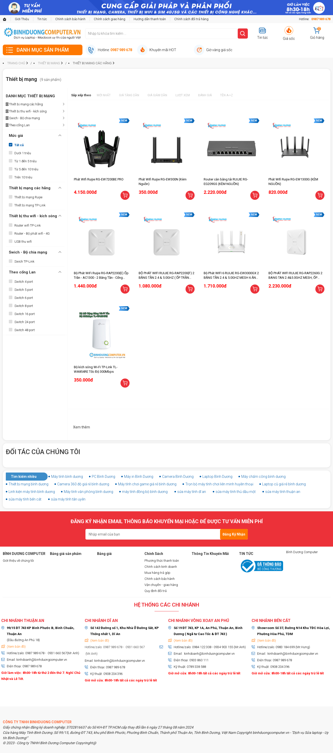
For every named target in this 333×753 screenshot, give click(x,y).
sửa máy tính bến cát (25, 499)
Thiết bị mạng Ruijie (28, 197)
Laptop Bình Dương (217, 477)
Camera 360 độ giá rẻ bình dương (83, 484)
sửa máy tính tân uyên (68, 499)
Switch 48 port (24, 330)
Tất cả (19, 145)
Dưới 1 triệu (22, 153)
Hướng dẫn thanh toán (150, 19)
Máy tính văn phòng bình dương (88, 492)
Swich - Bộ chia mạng (23, 118)
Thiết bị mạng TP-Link (29, 205)
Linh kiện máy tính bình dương (32, 492)
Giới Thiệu (22, 19)
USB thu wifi (23, 241)
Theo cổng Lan (18, 125)
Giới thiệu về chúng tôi (18, 560)
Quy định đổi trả (155, 591)
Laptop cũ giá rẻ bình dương (284, 484)
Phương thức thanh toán (161, 560)
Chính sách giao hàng (109, 19)
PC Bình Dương (103, 477)
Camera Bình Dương (178, 477)
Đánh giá (205, 95)
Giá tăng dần (129, 95)
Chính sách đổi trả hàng (191, 19)
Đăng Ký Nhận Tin (234, 536)
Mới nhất (104, 95)
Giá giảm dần (157, 95)
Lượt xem (182, 95)
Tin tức (42, 19)
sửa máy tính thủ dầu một (236, 492)
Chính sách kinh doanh (160, 567)
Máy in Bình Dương (138, 477)
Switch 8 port (23, 306)
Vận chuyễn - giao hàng (161, 585)
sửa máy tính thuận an (282, 492)
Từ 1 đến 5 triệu (25, 161)
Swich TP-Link (24, 261)
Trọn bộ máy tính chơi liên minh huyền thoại (219, 484)
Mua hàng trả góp (157, 573)
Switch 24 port (24, 322)
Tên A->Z (226, 95)
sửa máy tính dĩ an (191, 492)
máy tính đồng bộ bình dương (145, 492)
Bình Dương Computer (302, 552)
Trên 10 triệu (23, 177)
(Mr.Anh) (91, 653)
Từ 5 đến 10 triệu (26, 169)
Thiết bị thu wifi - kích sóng (26, 111)
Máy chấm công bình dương (263, 477)
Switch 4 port (23, 282)
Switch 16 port (24, 314)
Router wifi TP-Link (27, 225)
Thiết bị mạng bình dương (28, 484)
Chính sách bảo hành (70, 19)
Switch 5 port (23, 290)
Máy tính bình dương (67, 477)
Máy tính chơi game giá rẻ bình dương (147, 484)
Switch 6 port (23, 298)
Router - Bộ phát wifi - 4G (32, 233)
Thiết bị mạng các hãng (24, 104)
